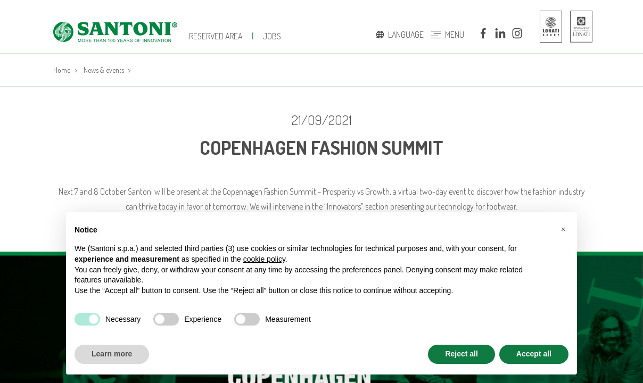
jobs (272, 36)
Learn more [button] (112, 353)
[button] (563, 229)
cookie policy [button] (264, 259)
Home (61, 69)
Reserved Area (215, 36)
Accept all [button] (533, 353)
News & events (104, 69)
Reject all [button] (461, 353)
